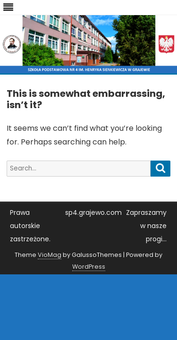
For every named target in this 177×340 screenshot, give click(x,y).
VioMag (49, 255)
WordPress (88, 267)
